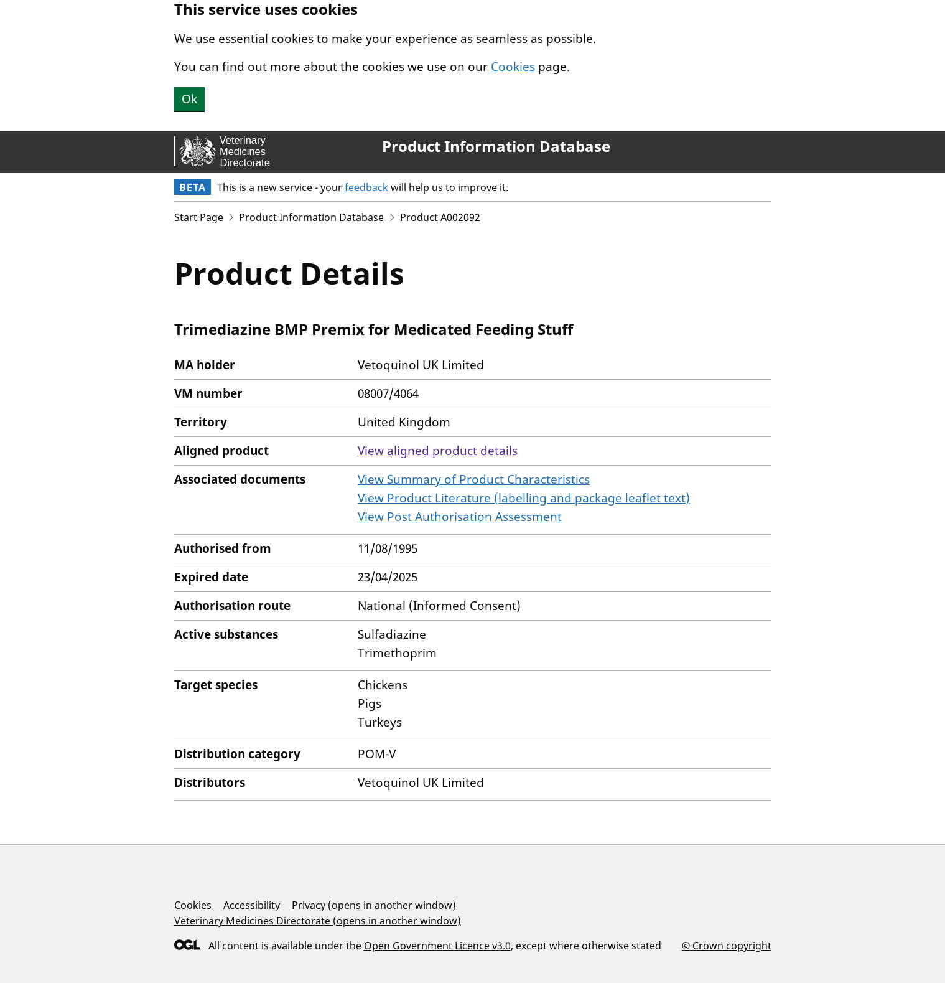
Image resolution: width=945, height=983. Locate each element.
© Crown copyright (726, 945)
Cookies (513, 67)
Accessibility (251, 905)
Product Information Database (496, 146)
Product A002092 (440, 217)
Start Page (198, 217)
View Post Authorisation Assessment (460, 517)
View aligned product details (438, 451)
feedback (366, 187)
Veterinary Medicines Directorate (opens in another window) (317, 921)
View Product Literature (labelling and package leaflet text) (524, 498)
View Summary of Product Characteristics (474, 479)
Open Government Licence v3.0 (437, 945)
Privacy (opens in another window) (374, 905)
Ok (189, 99)
